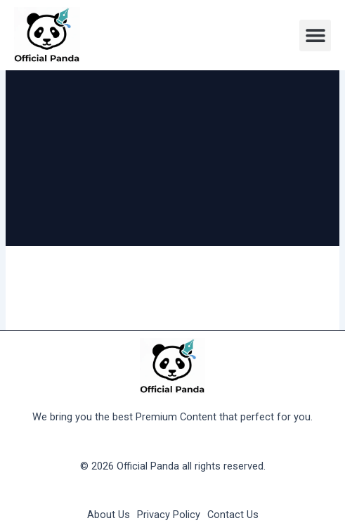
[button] (315, 35)
